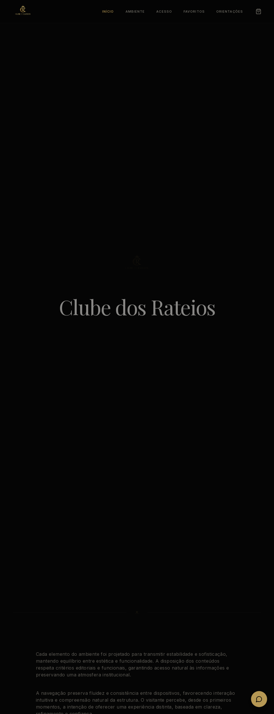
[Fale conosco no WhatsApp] (259, 699)
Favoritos (194, 11)
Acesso (164, 11)
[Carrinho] (258, 11)
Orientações (229, 11)
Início (108, 11)
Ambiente (135, 11)
